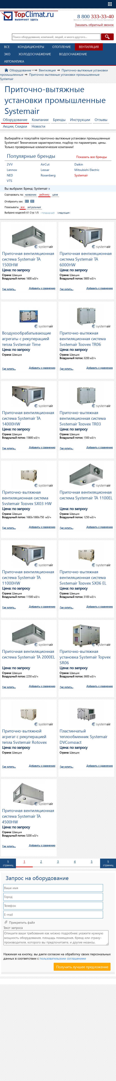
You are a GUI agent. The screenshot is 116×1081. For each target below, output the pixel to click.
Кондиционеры (31, 47)
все (23, 207)
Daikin (78, 164)
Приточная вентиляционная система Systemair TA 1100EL (86, 494)
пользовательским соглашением (63, 958)
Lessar (45, 170)
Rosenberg (48, 175)
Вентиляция (89, 47)
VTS (9, 180)
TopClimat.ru (27, 17)
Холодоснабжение (35, 54)
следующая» (64, 212)
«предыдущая (47, 212)
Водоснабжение (73, 54)
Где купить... (9, 289)
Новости (38, 126)
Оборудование (15, 119)
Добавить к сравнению (42, 288)
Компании (40, 119)
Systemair (81, 175)
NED (10, 175)
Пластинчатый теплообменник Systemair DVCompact (83, 736)
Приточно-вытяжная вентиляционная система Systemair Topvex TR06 (83, 338)
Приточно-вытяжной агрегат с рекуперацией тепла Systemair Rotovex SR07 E (24, 736)
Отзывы (101, 119)
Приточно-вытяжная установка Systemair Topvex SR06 (85, 656)
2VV (10, 164)
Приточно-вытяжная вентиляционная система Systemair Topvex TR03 (83, 417)
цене (55, 194)
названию (30, 194)
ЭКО (7, 54)
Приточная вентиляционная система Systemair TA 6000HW (86, 258)
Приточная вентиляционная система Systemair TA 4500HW (28, 815)
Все (7, 47)
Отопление (61, 47)
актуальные (34, 207)
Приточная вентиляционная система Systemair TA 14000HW (28, 417)
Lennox (12, 170)
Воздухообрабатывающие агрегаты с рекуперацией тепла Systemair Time (26, 338)
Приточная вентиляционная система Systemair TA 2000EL (28, 654)
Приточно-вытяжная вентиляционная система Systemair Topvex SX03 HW (27, 497)
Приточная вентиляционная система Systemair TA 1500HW (28, 258)
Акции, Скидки (15, 126)
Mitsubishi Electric (86, 170)
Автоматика (14, 61)
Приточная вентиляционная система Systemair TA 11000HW (28, 577)
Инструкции (80, 119)
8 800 (95, 16)
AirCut (45, 164)
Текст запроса (13, 927)
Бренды (59, 119)
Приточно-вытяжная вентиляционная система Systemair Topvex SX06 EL (83, 577)
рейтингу (44, 194)
